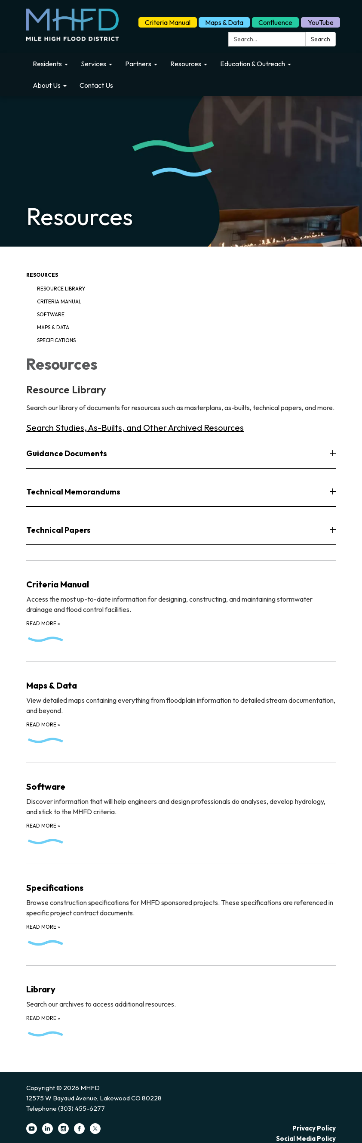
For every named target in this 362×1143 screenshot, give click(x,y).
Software (50, 314)
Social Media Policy (306, 1138)
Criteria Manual (167, 22)
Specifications (56, 340)
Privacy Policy (314, 1128)
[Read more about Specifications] (181, 909)
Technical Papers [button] (59, 530)
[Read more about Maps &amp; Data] (181, 706)
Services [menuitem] (93, 63)
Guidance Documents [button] (67, 453)
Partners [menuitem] (138, 63)
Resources (42, 275)
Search (320, 39)
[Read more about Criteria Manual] (181, 605)
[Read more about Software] (181, 808)
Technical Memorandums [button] (74, 492)
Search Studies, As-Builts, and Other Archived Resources (135, 427)
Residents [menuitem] (47, 63)
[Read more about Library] (181, 1005)
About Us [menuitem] (47, 85)
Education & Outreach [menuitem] (252, 63)
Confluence (275, 22)
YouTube (321, 22)
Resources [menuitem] (185, 63)
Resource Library (61, 288)
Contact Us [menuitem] (96, 85)
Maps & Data (224, 22)
